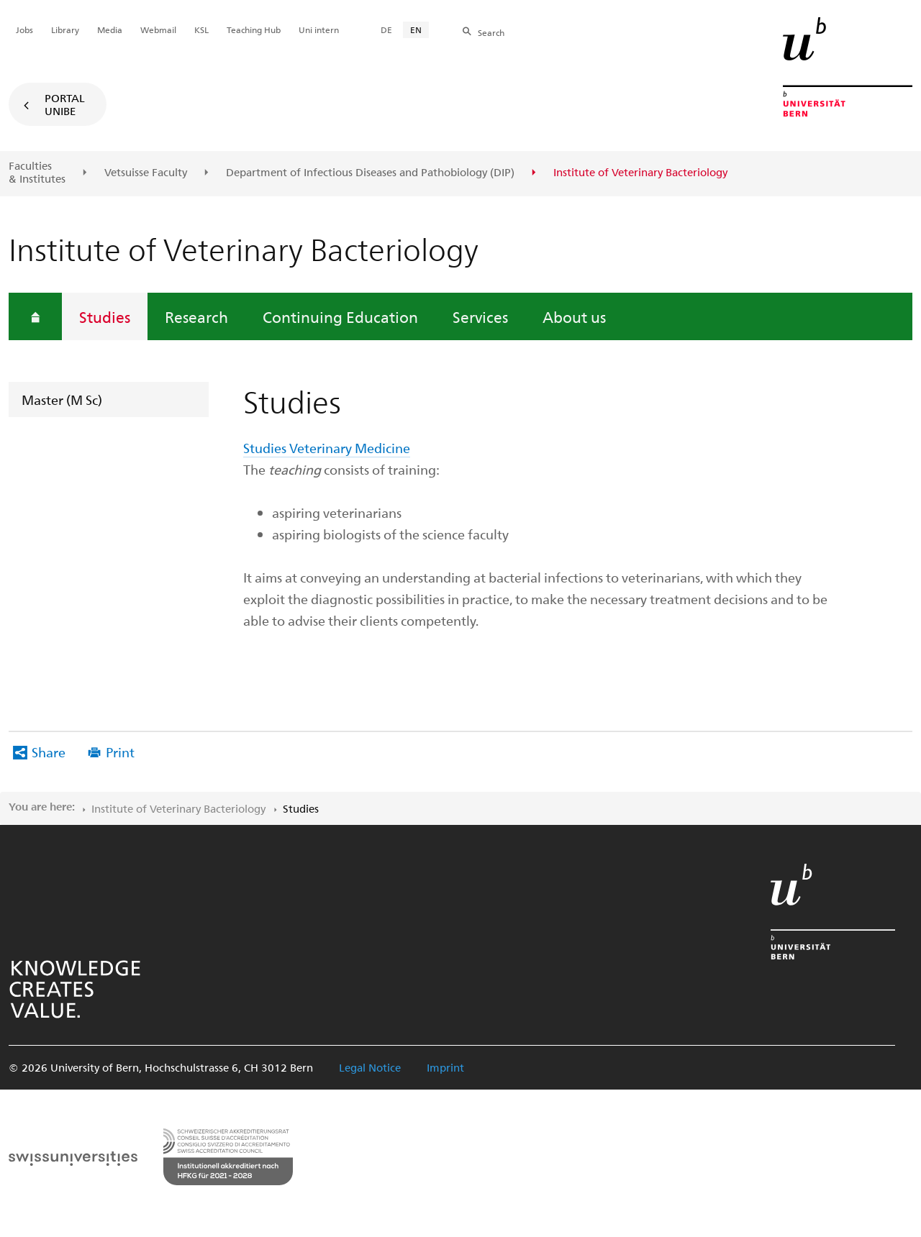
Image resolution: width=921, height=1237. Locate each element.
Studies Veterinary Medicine (326, 448)
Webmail (158, 29)
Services (480, 316)
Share (48, 752)
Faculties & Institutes (37, 172)
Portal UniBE (65, 104)
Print (120, 752)
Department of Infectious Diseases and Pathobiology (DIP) (370, 172)
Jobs (24, 29)
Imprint (445, 1067)
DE (386, 29)
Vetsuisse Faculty (145, 172)
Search (491, 32)
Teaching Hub (254, 29)
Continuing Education (340, 316)
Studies (104, 316)
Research (196, 316)
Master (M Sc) (62, 399)
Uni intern (319, 29)
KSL (201, 29)
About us (574, 316)
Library (65, 29)
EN (416, 29)
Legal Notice (370, 1067)
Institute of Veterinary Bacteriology (178, 808)
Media (109, 29)
